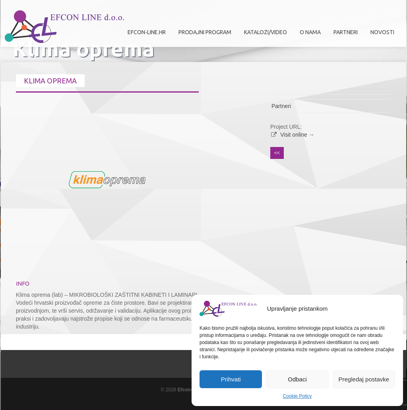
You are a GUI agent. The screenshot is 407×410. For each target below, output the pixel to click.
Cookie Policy (297, 396)
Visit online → (297, 135)
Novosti (382, 32)
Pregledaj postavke (364, 379)
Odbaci (297, 379)
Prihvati (231, 379)
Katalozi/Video (265, 32)
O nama (308, 35)
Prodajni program (203, 35)
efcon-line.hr (147, 32)
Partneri (343, 35)
